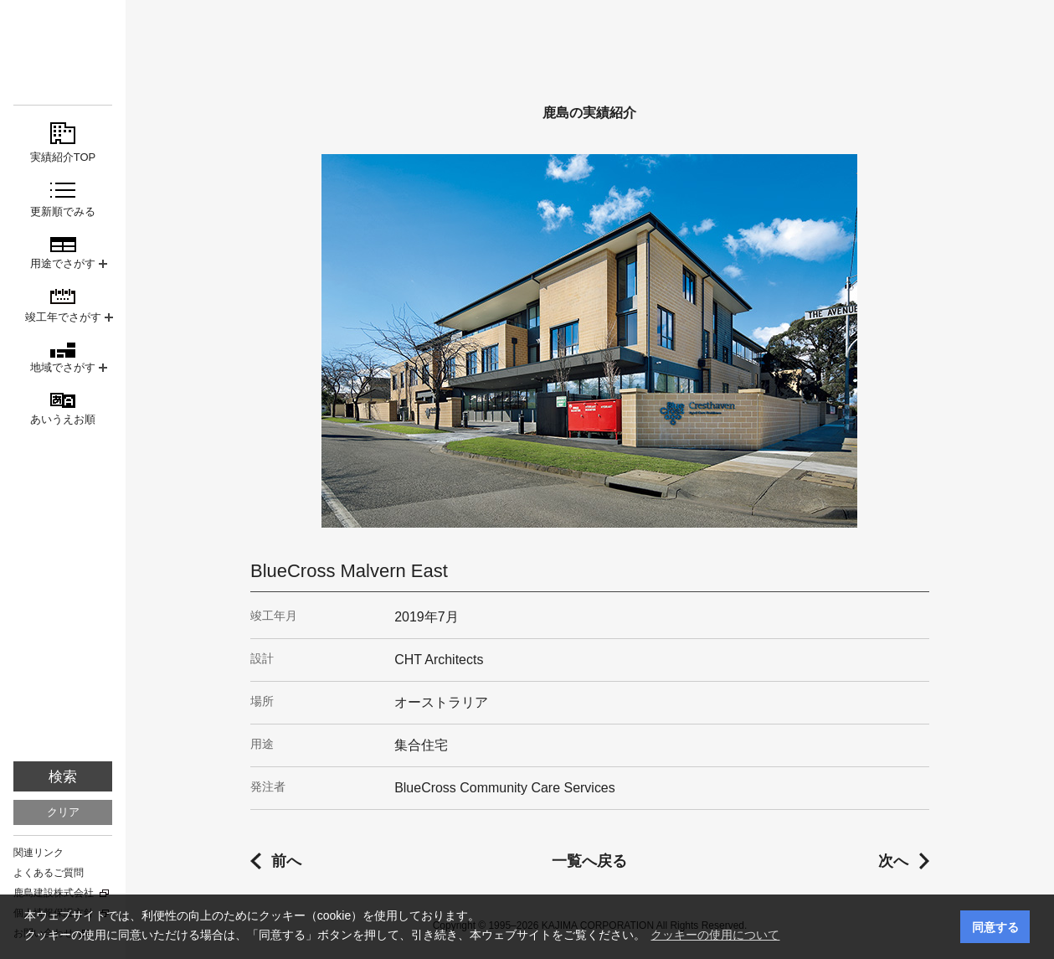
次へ (893, 861)
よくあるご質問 (48, 873)
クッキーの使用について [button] (714, 934)
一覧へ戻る (589, 861)
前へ (286, 861)
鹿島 (63, 43)
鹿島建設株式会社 (53, 893)
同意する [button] (995, 927)
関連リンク (38, 853)
